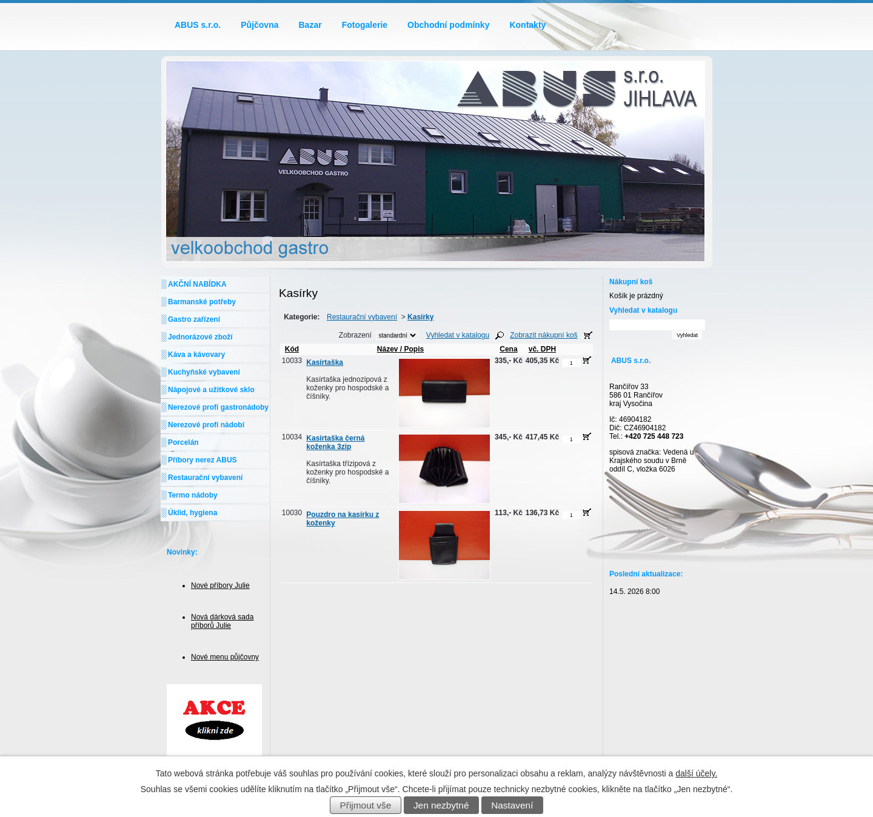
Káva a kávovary (196, 354)
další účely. (696, 773)
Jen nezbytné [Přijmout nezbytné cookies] (441, 805)
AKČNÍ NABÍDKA (197, 284)
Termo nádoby (193, 495)
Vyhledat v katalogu (457, 335)
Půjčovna (259, 25)
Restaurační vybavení (362, 317)
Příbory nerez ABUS (202, 460)
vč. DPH (542, 349)
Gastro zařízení (194, 319)
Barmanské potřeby (202, 302)
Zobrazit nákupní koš (543, 335)
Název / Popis (398, 349)
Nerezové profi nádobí (206, 425)
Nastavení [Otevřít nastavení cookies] (512, 805)
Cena (508, 349)
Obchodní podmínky (448, 25)
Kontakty (527, 25)
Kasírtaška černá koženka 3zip (335, 442)
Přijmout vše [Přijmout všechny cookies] (366, 805)
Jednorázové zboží (200, 337)
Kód (292, 349)
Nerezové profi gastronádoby (218, 407)
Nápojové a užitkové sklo (211, 389)
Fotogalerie (364, 25)
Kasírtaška (324, 362)
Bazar (310, 25)
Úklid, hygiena (192, 513)
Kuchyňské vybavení (204, 372)
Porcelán (183, 442)
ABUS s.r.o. (198, 25)
